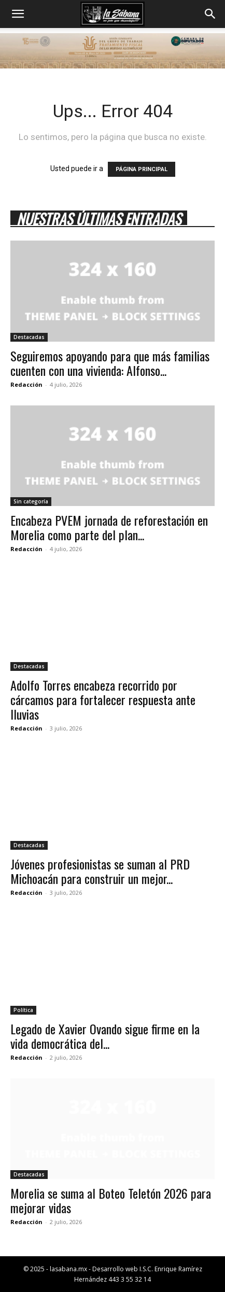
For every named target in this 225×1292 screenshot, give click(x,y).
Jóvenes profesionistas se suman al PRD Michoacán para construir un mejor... (100, 871)
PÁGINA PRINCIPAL (141, 169)
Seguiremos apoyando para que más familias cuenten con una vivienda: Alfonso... (109, 363)
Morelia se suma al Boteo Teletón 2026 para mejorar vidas (110, 1200)
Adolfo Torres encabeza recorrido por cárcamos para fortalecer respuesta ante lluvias (102, 699)
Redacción (26, 384)
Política (23, 1010)
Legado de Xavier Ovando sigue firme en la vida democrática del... (105, 1035)
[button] (17, 14)
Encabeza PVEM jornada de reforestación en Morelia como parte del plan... (109, 527)
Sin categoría (30, 501)
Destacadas (29, 337)
